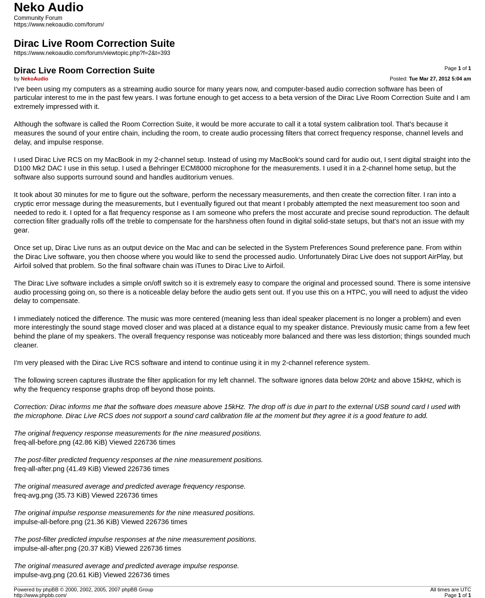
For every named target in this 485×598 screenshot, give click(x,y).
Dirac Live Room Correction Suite (389, 97)
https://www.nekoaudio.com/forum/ (59, 24)
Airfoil (22, 265)
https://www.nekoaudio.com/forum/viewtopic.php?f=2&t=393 (92, 53)
